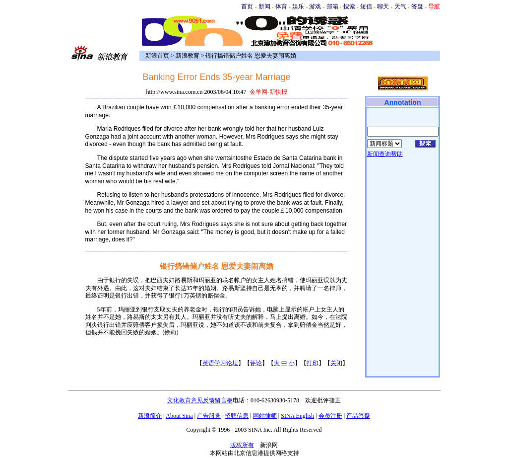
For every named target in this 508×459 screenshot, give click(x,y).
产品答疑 (358, 415)
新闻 (264, 6)
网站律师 (265, 415)
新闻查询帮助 (385, 154)
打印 (312, 363)
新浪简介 (150, 415)
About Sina (179, 415)
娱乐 (298, 6)
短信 (366, 6)
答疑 (417, 6)
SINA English (297, 415)
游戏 (315, 6)
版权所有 (242, 445)
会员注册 (330, 415)
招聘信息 (237, 415)
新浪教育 (187, 55)
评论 (256, 363)
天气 (400, 6)
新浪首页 (157, 55)
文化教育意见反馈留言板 (200, 400)
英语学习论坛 (220, 363)
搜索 (349, 6)
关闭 (336, 363)
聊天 (383, 6)
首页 (247, 6)
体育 (281, 6)
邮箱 (332, 6)
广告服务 (209, 415)
